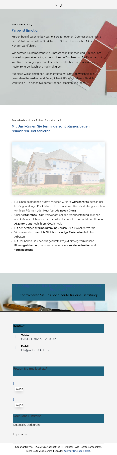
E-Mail (25, 346)
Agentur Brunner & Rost (77, 450)
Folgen (19, 389)
